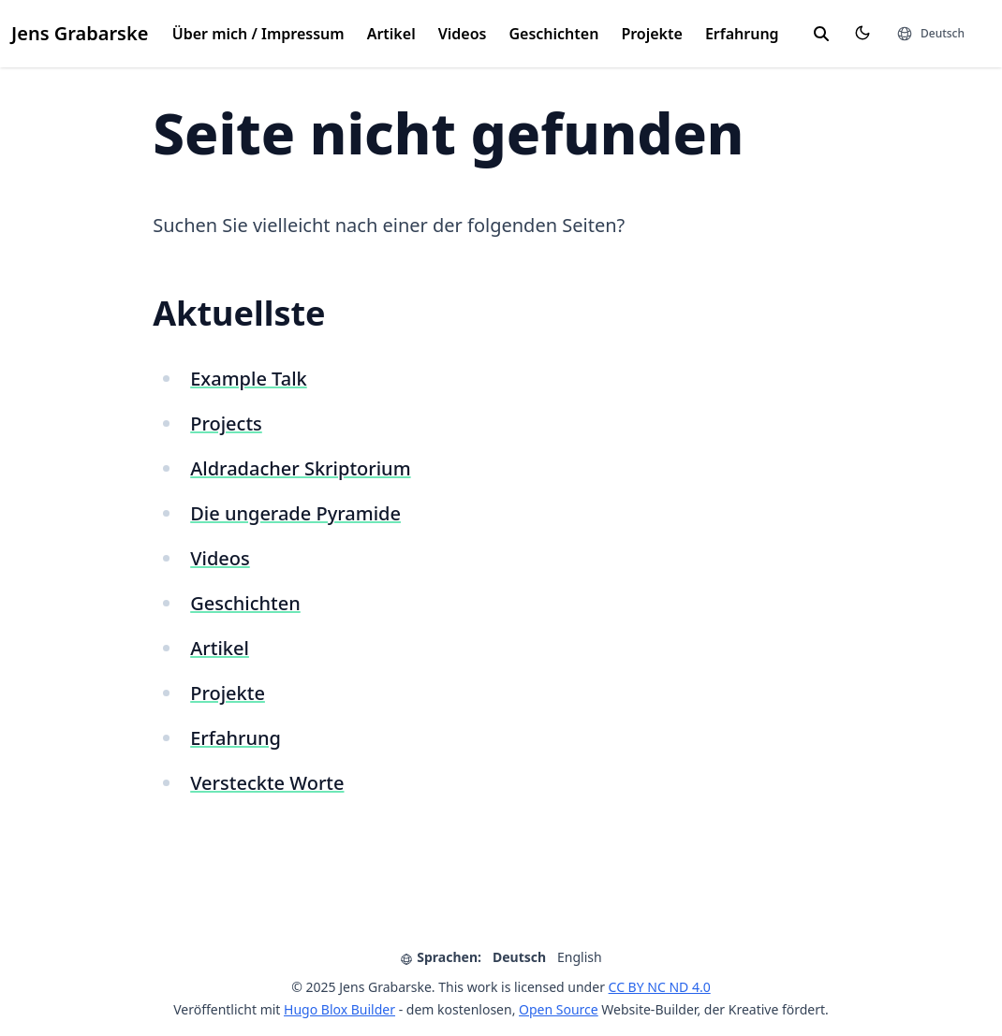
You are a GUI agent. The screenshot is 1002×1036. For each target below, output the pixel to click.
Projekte (652, 33)
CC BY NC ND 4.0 (660, 987)
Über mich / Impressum (258, 33)
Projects (226, 423)
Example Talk (248, 378)
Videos (462, 33)
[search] (821, 33)
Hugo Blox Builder (339, 1009)
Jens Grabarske (79, 33)
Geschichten (553, 33)
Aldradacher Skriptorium (300, 468)
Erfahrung (742, 33)
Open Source (558, 1009)
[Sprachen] (930, 34)
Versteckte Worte (267, 782)
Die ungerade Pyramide (295, 513)
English (579, 957)
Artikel (391, 33)
